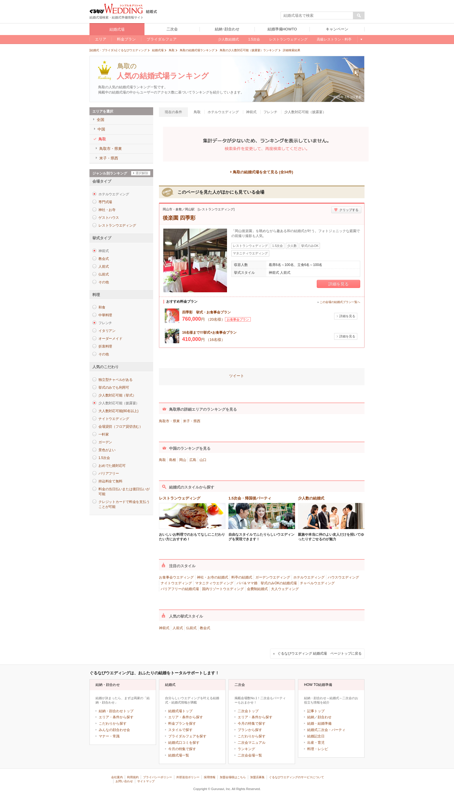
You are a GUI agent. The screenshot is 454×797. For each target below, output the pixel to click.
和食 (101, 307)
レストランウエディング (117, 225)
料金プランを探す (182, 723)
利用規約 (133, 777)
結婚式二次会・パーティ (326, 730)
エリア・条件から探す (116, 717)
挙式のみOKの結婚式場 (279, 583)
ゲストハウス (108, 218)
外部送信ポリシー (187, 777)
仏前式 (103, 274)
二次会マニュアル (252, 743)
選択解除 (142, 173)
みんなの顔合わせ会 (114, 730)
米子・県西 (191, 421)
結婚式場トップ (180, 711)
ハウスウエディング (343, 577)
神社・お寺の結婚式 (212, 577)
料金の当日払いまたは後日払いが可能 (123, 491)
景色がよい (107, 450)
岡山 (182, 460)
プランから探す (250, 730)
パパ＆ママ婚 (247, 583)
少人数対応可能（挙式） (117, 395)
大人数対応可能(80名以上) (118, 411)
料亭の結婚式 (241, 577)
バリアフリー (108, 473)
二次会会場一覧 (250, 755)
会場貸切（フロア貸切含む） (120, 427)
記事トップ (316, 711)
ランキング (246, 749)
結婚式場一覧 (178, 755)
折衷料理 (105, 346)
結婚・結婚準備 (319, 723)
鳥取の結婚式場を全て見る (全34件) (263, 172)
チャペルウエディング (317, 583)
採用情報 (209, 777)
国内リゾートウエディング (223, 589)
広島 (192, 460)
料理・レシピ (317, 749)
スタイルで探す (180, 730)
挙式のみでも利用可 (113, 387)
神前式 (164, 628)
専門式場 (105, 202)
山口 (202, 460)
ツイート (236, 376)
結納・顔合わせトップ (116, 711)
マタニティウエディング (214, 583)
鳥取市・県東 (169, 421)
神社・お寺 (107, 210)
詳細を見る (338, 284)
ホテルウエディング (309, 577)
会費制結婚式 (257, 589)
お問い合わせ (124, 781)
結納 (310, 717)
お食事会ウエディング (176, 577)
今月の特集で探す (182, 749)
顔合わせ (325, 717)
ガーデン (105, 442)
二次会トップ (248, 711)
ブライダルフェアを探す (187, 736)
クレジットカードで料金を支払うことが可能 (123, 504)
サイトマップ (146, 781)
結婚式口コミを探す (183, 743)
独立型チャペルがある (115, 380)
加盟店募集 (257, 777)
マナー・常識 (109, 736)
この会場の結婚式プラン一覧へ (340, 302)
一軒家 (103, 434)
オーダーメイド (110, 339)
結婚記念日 (316, 736)
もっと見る (361, 39)
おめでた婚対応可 (112, 466)
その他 (103, 282)
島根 (172, 460)
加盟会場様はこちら (233, 777)
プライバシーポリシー (157, 777)
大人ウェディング (285, 589)
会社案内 (117, 777)
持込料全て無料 (110, 481)
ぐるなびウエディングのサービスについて (296, 777)
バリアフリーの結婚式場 (180, 589)
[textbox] (317, 16)
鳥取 (162, 460)
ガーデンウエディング (272, 577)
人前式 (103, 267)
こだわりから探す (113, 723)
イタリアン (107, 331)
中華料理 (105, 315)
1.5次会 (104, 458)
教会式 (103, 259)
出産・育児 (316, 743)
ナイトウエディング (113, 419)
